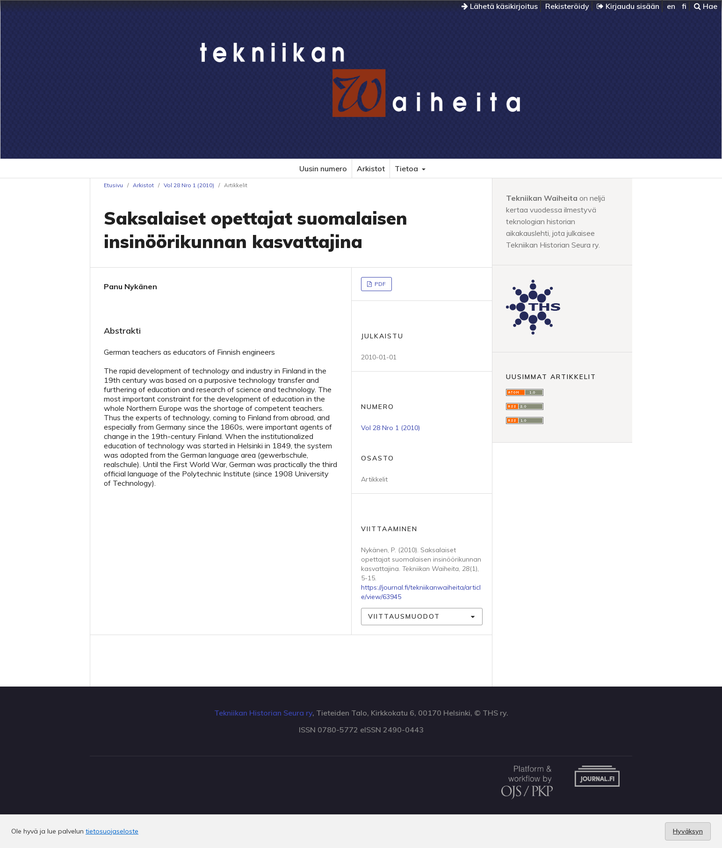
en (671, 6)
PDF (379, 283)
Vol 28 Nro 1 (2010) (189, 185)
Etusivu (113, 185)
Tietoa (407, 168)
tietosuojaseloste (112, 831)
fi (684, 6)
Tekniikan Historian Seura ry (263, 712)
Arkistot (371, 168)
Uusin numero (323, 168)
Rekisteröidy (567, 6)
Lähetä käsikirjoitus (500, 6)
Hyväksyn (688, 831)
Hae (705, 6)
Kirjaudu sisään (628, 6)
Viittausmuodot (404, 616)
